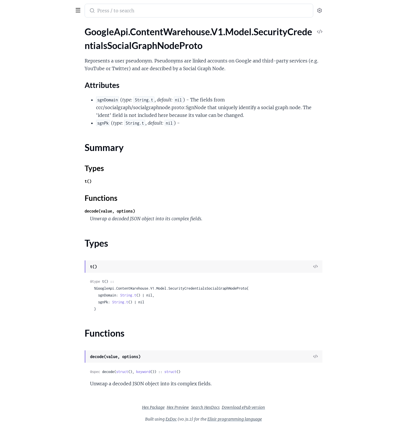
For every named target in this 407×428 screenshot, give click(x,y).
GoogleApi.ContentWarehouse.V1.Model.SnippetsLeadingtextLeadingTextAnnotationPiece (40, 330)
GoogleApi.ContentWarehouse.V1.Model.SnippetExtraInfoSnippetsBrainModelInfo (40, 314)
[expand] (80, 38)
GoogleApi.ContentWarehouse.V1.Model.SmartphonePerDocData (40, 229)
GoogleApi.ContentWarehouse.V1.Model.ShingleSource (40, 159)
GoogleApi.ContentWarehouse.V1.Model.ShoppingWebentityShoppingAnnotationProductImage (40, 190)
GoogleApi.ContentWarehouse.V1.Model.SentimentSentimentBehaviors (40, 136)
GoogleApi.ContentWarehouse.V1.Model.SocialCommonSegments (40, 391)
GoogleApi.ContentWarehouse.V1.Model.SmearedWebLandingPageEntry (40, 237)
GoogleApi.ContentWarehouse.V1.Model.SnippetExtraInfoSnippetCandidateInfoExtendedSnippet (40, 299)
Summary (18, 66)
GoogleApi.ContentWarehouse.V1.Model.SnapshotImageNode (40, 252)
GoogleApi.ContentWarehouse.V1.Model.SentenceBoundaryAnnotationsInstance (40, 121)
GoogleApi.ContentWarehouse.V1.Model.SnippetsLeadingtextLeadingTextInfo (40, 337)
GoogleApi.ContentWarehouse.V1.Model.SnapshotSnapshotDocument (40, 260)
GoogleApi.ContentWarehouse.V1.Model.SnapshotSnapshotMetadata (40, 268)
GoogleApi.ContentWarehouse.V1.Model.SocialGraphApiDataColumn (40, 422)
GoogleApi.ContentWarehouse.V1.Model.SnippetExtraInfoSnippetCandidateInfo (40, 291)
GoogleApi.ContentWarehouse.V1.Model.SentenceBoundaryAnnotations (40, 113)
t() (131, 181)
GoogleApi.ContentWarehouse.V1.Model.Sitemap (40, 214)
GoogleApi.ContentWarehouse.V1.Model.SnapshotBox (40, 245)
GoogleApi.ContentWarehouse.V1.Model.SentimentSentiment (40, 128)
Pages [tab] (10, 26)
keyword (186, 372)
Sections (17, 48)
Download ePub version (286, 407)
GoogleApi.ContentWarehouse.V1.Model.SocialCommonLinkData (40, 368)
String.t (171, 295)
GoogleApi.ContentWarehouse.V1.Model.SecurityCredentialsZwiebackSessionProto (40, 105)
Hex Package (196, 407)
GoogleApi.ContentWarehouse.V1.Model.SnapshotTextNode (40, 275)
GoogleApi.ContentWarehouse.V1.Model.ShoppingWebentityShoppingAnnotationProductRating (40, 198)
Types (15, 73)
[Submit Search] (134, 11)
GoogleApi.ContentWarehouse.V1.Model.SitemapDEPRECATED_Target (40, 221)
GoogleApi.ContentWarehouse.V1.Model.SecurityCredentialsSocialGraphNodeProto (40, 38)
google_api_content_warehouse (43, 6)
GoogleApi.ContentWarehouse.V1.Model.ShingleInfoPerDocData (40, 152)
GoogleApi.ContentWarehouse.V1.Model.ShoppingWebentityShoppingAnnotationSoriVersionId (40, 206)
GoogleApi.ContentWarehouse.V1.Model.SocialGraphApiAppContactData (40, 415)
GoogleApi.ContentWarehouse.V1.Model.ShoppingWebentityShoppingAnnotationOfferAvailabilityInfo (40, 183)
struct (165, 372)
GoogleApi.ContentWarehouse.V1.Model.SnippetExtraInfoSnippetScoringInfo (40, 306)
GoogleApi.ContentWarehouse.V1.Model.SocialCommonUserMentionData (40, 399)
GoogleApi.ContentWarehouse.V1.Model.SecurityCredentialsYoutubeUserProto (40, 98)
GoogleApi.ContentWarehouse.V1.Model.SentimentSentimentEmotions (40, 144)
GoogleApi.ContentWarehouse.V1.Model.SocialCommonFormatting (40, 353)
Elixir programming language (277, 419)
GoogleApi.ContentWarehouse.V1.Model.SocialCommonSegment (40, 384)
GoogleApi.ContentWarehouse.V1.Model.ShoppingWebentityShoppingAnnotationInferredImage (40, 167)
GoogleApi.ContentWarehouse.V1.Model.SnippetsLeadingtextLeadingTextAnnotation (40, 322)
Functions (19, 80)
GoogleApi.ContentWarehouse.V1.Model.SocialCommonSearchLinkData (40, 376)
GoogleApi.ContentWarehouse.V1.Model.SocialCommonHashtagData (40, 361)
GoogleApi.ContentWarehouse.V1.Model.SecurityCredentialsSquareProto (40, 90)
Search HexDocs (248, 407)
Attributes (23, 57)
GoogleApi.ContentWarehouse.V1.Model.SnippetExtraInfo (40, 283)
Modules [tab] (32, 26)
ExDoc (214, 419)
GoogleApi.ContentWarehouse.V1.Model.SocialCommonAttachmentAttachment (40, 345)
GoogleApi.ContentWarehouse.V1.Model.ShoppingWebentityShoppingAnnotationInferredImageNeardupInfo (40, 175)
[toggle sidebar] (78, 9)
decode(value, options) (153, 211)
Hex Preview (221, 407)
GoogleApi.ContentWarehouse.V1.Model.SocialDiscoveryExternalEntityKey (40, 407)
